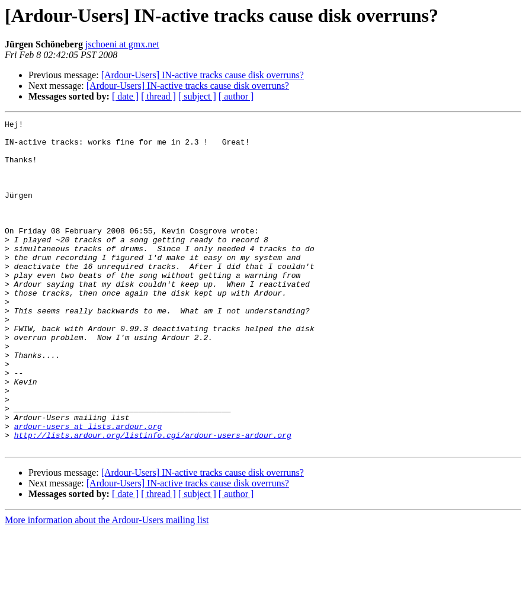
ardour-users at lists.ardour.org (88, 488)
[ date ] (125, 96)
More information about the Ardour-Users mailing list (107, 586)
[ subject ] (197, 96)
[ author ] (236, 96)
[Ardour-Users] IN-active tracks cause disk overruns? (202, 75)
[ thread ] (158, 96)
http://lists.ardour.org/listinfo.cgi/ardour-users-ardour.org (152, 499)
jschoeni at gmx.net (122, 44)
